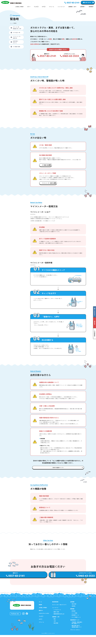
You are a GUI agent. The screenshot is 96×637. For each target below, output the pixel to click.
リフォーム (51, 6)
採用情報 (72, 610)
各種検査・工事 (55, 618)
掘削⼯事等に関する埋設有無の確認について (76, 628)
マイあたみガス (94, 313)
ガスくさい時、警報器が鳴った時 (17, 27)
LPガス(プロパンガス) (44, 615)
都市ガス (41, 612)
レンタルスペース (57, 611)
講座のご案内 (56, 613)
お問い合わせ (88, 2)
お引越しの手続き (20, 6)
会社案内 (73, 608)
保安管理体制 (55, 604)
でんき (35, 6)
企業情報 (72, 604)
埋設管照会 (94, 334)
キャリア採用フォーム (76, 619)
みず (43, 6)
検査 (54, 620)
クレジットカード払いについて (59, 606)
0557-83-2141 (73, 2)
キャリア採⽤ (74, 615)
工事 (54, 623)
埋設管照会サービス (74, 622)
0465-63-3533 (71, 55)
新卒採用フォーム (75, 617)
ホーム (11, 23)
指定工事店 (56, 625)
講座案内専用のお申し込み (59, 615)
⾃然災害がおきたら (15, 42)
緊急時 (94, 323)
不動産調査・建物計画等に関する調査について (77, 624)
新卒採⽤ (73, 613)
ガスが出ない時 (16, 32)
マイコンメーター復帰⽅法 (50, 183)
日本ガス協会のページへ (58, 467)
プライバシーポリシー (75, 631)
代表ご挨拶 (74, 606)
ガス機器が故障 (50, 165)
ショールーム (55, 609)
